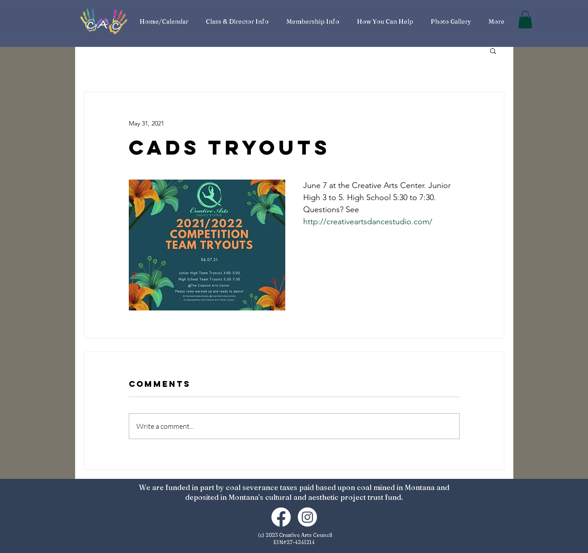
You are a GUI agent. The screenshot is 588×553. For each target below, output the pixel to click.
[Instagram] (307, 517)
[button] (525, 19)
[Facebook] (281, 517)
